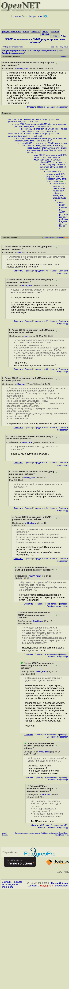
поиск (26, 31)
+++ (25, 16)
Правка (41, 107)
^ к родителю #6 (40, 558)
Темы (61, 833)
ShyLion (53, 150)
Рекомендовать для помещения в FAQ (29, 833)
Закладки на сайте (12, 882)
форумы (6, 31)
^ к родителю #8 (51, 654)
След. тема (64, 835)
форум (32, 16)
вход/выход (45, 32)
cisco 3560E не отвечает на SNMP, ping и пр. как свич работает (47, 149)
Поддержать (47, 885)
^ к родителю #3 (40, 462)
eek (19, 121)
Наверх (53, 271)
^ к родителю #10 (51, 777)
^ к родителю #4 (40, 508)
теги (40, 16)
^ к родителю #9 (51, 734)
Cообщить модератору (57, 107)
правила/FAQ (18, 31)
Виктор (21, 136)
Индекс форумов (51, 833)
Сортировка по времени (53, 237)
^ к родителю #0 (40, 271)
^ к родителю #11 (59, 825)
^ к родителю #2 (40, 369)
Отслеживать (62, 56)
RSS (55, 36)
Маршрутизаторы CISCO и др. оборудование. (32, 50)
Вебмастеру (61, 885)
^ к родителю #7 (51, 604)
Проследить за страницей (10, 885)
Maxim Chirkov (59, 883)
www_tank (22, 68)
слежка (55, 31)
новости (17, 16)
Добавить (34, 885)
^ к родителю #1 (40, 321)
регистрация (37, 31)
